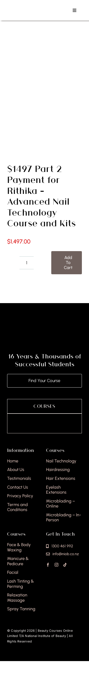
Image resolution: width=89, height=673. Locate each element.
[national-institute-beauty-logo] (32, 6)
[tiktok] (65, 565)
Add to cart (68, 262)
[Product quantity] (26, 262)
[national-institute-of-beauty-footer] (44, 328)
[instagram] (56, 565)
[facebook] (48, 565)
